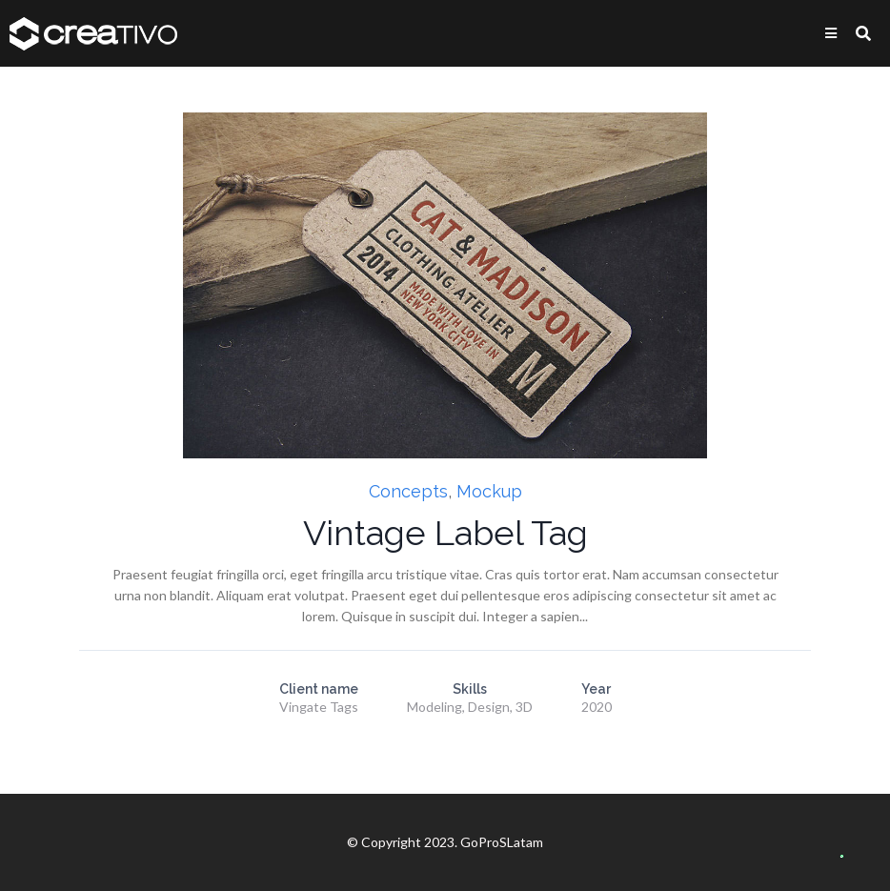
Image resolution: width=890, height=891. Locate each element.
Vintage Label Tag (445, 533)
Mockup (489, 491)
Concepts (408, 491)
